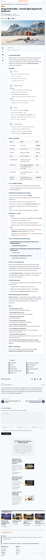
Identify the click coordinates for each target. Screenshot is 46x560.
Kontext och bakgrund (31, 364)
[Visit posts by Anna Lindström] (2, 384)
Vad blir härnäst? (30, 366)
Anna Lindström (8, 14)
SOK (37, 156)
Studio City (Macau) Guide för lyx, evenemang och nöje (39, 522)
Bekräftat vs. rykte (13, 372)
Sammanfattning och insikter (33, 368)
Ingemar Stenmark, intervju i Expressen (19, 245)
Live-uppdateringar (13, 368)
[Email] (9, 18)
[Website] (44, 385)
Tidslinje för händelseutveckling (16, 370)
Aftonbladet (38, 177)
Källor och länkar (31, 372)
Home (2, 4)
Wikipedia (26, 110)
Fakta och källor (13, 366)
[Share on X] (6, 18)
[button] (2, 1)
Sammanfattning (13, 362)
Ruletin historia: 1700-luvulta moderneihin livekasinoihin (17, 478)
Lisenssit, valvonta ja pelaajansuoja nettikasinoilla (17, 493)
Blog (5, 4)
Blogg (3, 6)
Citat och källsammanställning (33, 362)
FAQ (28, 370)
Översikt (11, 364)
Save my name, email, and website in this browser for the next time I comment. (17, 430)
